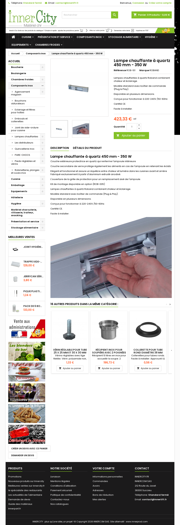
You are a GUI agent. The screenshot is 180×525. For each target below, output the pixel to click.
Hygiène (150, 37)
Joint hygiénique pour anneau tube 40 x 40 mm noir (33, 246)
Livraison (55, 476)
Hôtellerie (17, 197)
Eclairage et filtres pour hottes (23, 111)
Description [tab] (59, 148)
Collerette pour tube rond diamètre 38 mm (148, 351)
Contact (142, 468)
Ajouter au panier (130, 135)
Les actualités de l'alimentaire (25, 495)
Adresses (98, 490)
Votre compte (103, 468)
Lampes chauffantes (26, 136)
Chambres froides (47, 45)
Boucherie (17, 67)
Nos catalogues (59, 504)
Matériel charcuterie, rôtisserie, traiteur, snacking (24, 212)
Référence (120, 70)
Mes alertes (99, 499)
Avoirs (96, 485)
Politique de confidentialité (65, 495)
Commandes (100, 481)
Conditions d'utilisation (63, 485)
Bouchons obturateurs (18, 102)
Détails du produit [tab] (87, 148)
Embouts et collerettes (19, 120)
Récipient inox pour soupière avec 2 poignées (109, 351)
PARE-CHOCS (22, 155)
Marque (144, 70)
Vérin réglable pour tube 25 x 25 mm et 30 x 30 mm (70, 351)
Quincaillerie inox (24, 148)
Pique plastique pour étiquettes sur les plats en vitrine (33, 291)
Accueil (14, 61)
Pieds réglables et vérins (23, 162)
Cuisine (26, 37)
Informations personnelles (108, 476)
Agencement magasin (20, 93)
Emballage (17, 185)
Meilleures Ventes (21, 237)
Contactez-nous (59, 499)
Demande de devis (19, 499)
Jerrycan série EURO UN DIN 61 (33, 276)
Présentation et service (54, 37)
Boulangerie (18, 73)
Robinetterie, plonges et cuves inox (25, 171)
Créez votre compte (160, 2)
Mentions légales (60, 481)
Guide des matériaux (20, 504)
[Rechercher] (90, 14)
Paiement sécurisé (61, 490)
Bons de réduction (103, 495)
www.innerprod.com (137, 521)
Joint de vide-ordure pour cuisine (24, 129)
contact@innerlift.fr (66, 2)
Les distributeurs (24, 142)
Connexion (138, 2)
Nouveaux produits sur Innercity (26, 481)
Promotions (14, 476)
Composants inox (89, 37)
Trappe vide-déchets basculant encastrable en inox (33, 261)
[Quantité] (132, 126)
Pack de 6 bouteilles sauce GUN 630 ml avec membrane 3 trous (33, 306)
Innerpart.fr (14, 508)
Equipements (20, 45)
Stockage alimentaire (123, 37)
